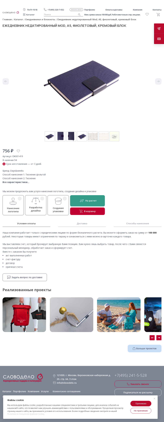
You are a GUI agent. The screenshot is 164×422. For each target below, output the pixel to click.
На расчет (87, 201)
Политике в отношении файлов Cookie (25, 414)
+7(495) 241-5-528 (131, 375)
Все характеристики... (16, 182)
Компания (33, 391)
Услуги (45, 391)
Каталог (30, 14)
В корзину (87, 211)
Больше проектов (144, 348)
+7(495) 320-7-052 (56, 9)
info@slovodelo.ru (67, 382)
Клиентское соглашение (66, 391)
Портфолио (19, 391)
